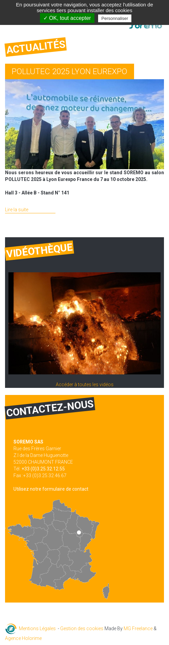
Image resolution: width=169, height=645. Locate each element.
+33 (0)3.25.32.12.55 (43, 468)
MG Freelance (138, 628)
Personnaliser (114, 18)
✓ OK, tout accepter (67, 18)
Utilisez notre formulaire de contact (50, 489)
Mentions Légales (37, 628)
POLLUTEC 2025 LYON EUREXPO (69, 71)
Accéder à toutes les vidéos (85, 384)
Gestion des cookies (81, 628)
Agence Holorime (23, 638)
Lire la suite (16, 209)
